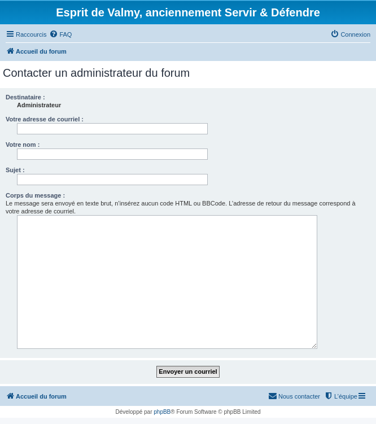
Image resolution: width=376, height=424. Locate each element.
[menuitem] (60, 34)
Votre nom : (23, 144)
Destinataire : (25, 97)
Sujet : (15, 170)
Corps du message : (35, 195)
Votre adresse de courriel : (45, 119)
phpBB (162, 412)
